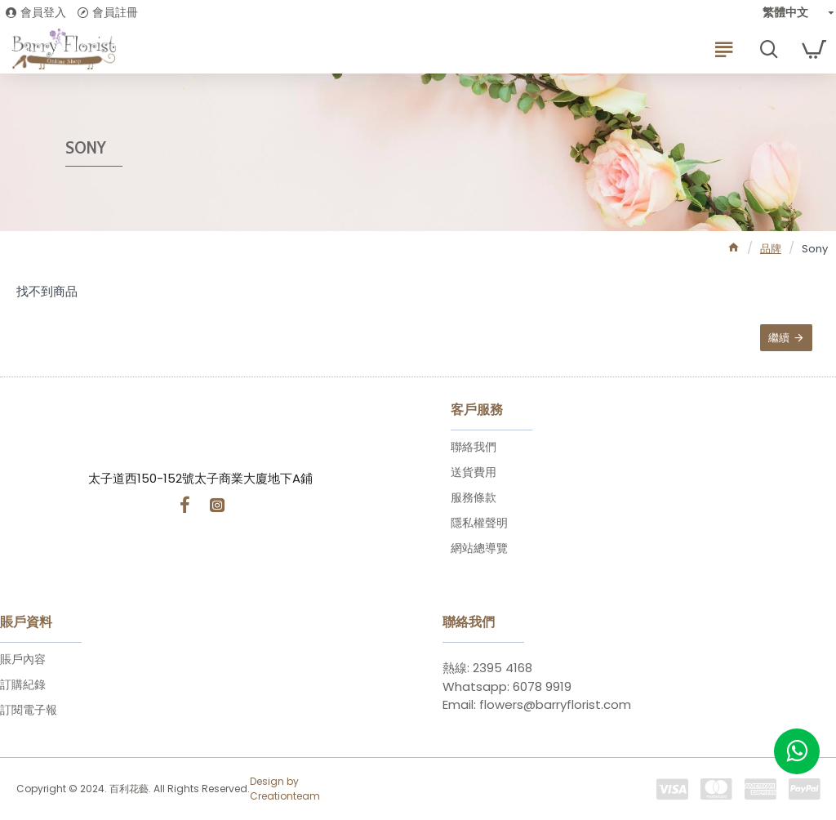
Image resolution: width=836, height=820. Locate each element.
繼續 (778, 338)
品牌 (770, 248)
